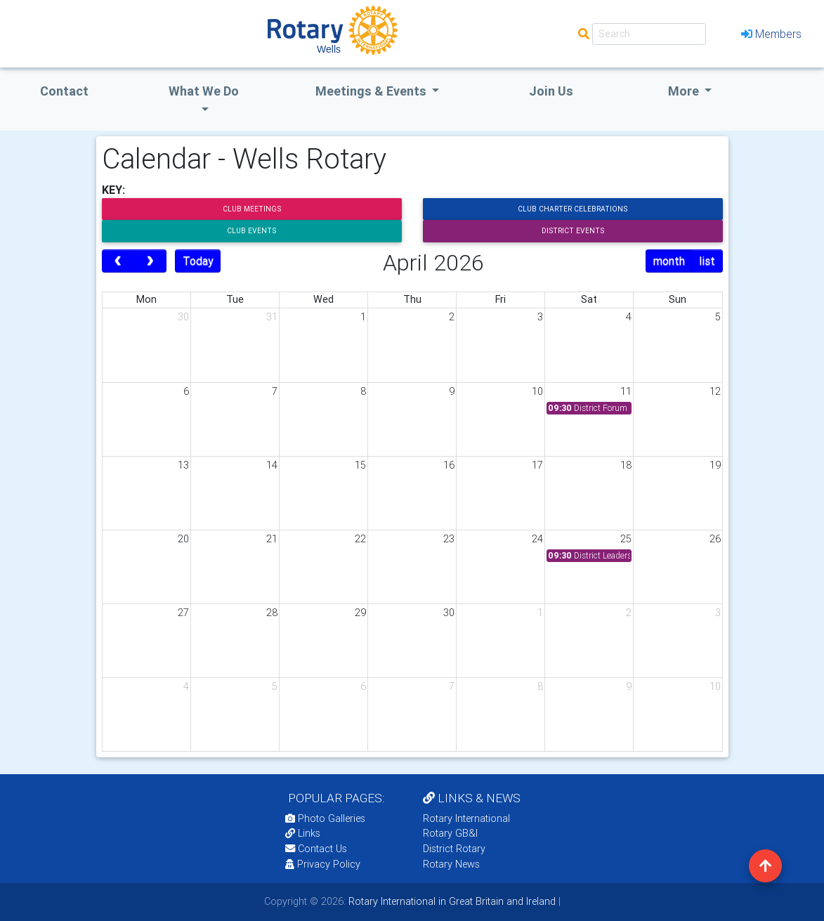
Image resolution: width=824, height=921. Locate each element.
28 (271, 612)
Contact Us (316, 848)
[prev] (118, 261)
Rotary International (466, 818)
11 (626, 391)
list (707, 261)
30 (183, 317)
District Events (573, 230)
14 (271, 465)
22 (360, 539)
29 (360, 612)
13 (183, 465)
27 (183, 612)
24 (537, 539)
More (685, 91)
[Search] (649, 34)
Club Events (251, 230)
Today (198, 261)
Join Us (551, 91)
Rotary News (451, 864)
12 (715, 391)
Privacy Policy (322, 864)
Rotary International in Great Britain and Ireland (451, 901)
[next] (149, 261)
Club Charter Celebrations (572, 209)
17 (537, 465)
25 (626, 539)
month (669, 261)
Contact (64, 91)
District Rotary (454, 848)
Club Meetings (252, 209)
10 (537, 391)
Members (771, 34)
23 (448, 539)
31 (271, 317)
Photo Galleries (325, 818)
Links (302, 833)
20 (183, 539)
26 (715, 539)
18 (626, 465)
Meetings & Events (372, 91)
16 (448, 465)
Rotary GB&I (450, 833)
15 (360, 465)
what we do (204, 91)
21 (271, 539)
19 (715, 465)
